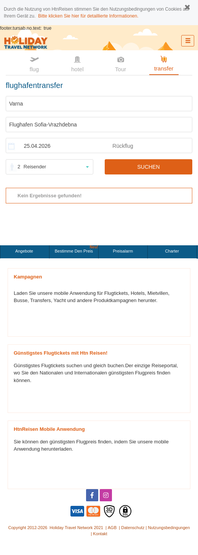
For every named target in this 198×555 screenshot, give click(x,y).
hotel (77, 63)
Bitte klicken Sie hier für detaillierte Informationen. (88, 16)
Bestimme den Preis (76, 249)
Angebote (24, 251)
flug (34, 63)
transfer (164, 63)
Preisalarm (123, 251)
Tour (120, 63)
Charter (172, 251)
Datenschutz (132, 527)
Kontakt (100, 533)
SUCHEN (148, 167)
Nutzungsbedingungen (169, 527)
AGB (112, 527)
